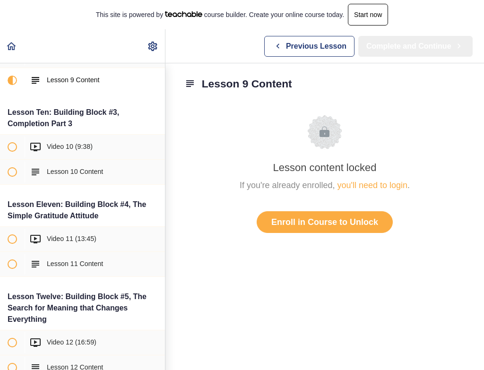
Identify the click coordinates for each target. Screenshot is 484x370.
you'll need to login (372, 185)
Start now (368, 14)
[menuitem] (153, 46)
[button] (12, 46)
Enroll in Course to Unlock (324, 222)
